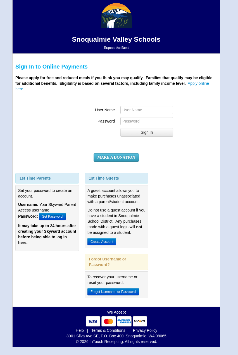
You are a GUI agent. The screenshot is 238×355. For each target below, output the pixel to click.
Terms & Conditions (108, 330)
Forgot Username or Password (113, 292)
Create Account (102, 242)
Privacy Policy (145, 330)
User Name (105, 110)
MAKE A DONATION (116, 157)
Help (80, 330)
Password (106, 121)
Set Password (52, 216)
